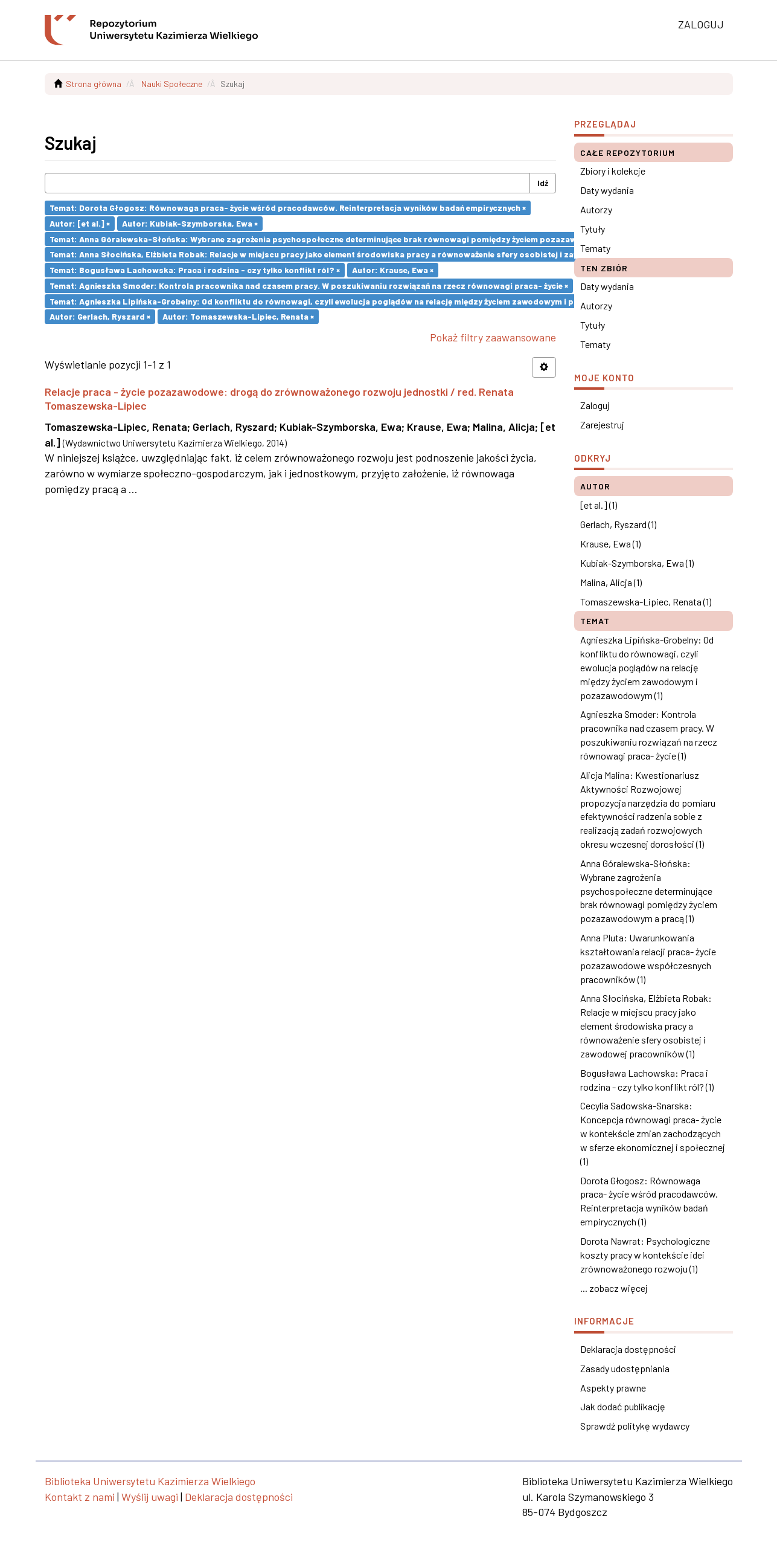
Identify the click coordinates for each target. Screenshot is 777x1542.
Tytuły (592, 228)
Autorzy (596, 209)
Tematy (595, 248)
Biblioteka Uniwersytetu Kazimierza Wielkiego (150, 1481)
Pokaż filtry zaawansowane (493, 337)
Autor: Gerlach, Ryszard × (100, 316)
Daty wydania (607, 190)
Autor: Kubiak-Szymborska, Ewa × (190, 223)
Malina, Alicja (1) (611, 582)
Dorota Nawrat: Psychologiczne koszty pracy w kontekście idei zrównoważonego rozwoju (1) (645, 1254)
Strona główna (93, 84)
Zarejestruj (602, 424)
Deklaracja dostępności (628, 1349)
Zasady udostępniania (625, 1368)
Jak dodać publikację (622, 1406)
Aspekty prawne (613, 1387)
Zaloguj (595, 405)
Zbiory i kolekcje (612, 170)
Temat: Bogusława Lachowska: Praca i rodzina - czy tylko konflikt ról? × (195, 270)
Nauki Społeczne (171, 84)
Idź (542, 183)
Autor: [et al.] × (80, 223)
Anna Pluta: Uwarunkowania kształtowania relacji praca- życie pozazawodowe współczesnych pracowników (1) (648, 958)
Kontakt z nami (80, 1496)
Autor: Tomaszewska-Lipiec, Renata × (238, 316)
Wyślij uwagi (149, 1496)
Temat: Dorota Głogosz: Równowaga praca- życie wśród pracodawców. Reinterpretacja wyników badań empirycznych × (288, 207)
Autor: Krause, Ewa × (392, 270)
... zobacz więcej (614, 1288)
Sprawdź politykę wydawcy (634, 1425)
